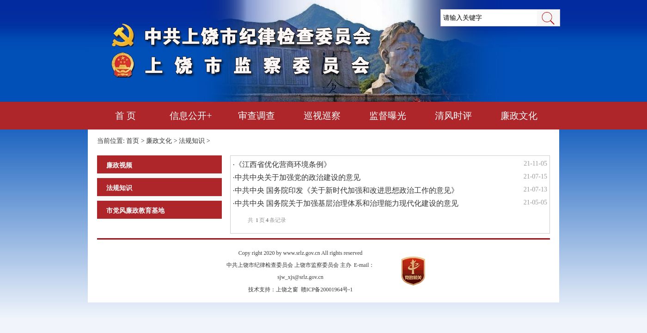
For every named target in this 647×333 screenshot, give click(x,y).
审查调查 (256, 116)
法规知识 (192, 140)
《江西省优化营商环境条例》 (283, 164)
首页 (132, 140)
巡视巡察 (322, 116)
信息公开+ (191, 116)
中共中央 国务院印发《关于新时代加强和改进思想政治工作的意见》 (346, 190)
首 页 (125, 116)
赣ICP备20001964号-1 (327, 289)
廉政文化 (519, 116)
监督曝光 (387, 116)
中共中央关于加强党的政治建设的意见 (297, 177)
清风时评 (453, 116)
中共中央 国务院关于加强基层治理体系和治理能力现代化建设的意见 (346, 203)
